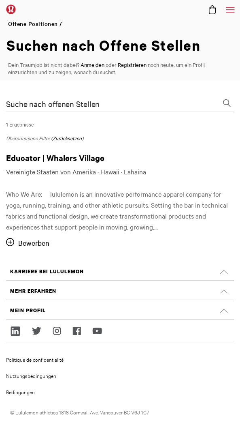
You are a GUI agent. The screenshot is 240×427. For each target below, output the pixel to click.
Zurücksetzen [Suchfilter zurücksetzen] (67, 138)
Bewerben (33, 242)
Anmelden (92, 64)
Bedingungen (20, 391)
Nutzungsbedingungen (31, 375)
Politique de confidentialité (35, 359)
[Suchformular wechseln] (226, 104)
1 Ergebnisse (20, 124)
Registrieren (132, 64)
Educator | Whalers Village (55, 157)
